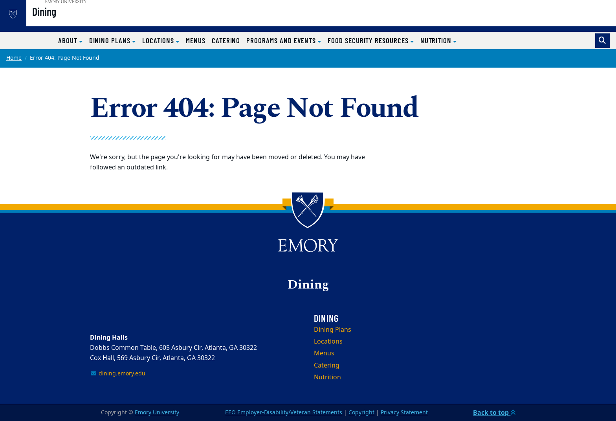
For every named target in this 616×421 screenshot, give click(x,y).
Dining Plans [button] (110, 40)
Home (14, 58)
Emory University (157, 412)
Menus (195, 40)
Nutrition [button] (436, 40)
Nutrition (327, 377)
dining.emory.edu (117, 374)
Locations (328, 341)
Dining (67, 20)
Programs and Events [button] (282, 40)
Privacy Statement (404, 412)
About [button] (68, 40)
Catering (226, 40)
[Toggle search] (602, 40)
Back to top (494, 412)
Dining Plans (332, 330)
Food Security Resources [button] (369, 40)
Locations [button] (159, 40)
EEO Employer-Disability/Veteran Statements (283, 412)
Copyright (361, 412)
